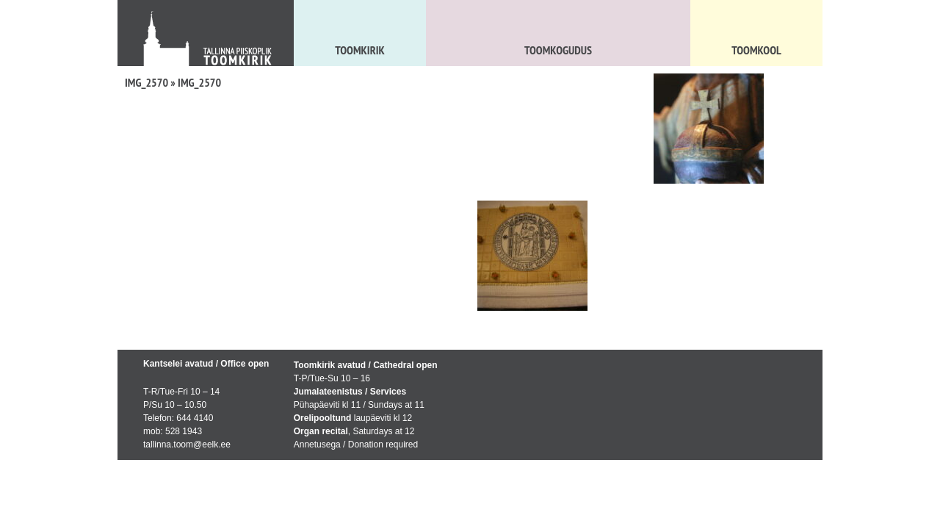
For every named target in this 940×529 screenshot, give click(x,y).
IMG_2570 (146, 82)
